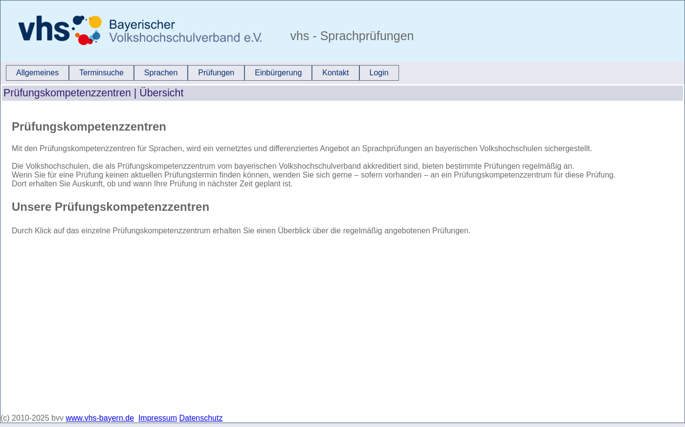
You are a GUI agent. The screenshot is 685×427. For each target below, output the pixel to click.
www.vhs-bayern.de (100, 418)
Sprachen (161, 72)
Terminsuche (101, 72)
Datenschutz (201, 418)
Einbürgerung (278, 72)
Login (379, 72)
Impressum (157, 418)
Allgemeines (37, 72)
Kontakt (335, 72)
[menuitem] (37, 73)
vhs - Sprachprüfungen (350, 36)
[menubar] (202, 73)
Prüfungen (216, 72)
